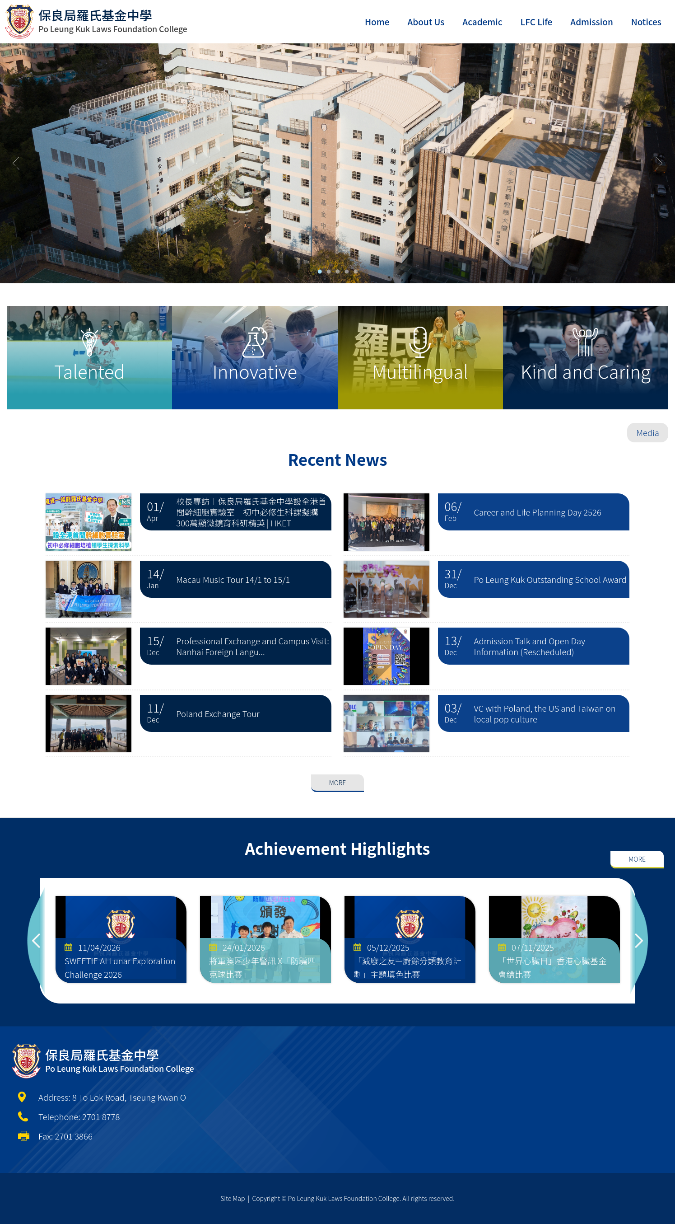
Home (377, 21)
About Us (425, 21)
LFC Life (537, 21)
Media (647, 432)
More (337, 748)
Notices (646, 21)
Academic (482, 21)
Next (639, 941)
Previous (36, 941)
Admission (591, 21)
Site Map (232, 1198)
